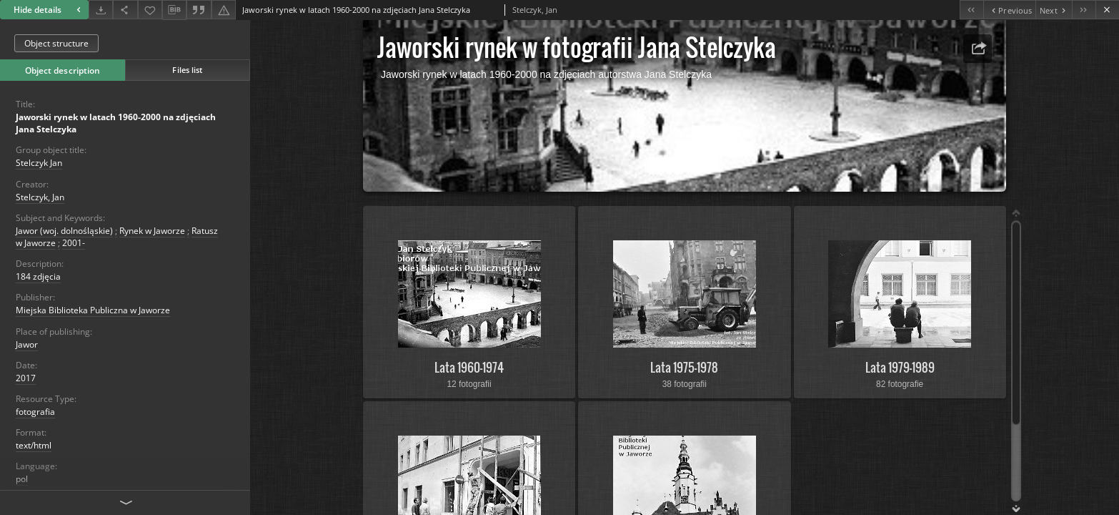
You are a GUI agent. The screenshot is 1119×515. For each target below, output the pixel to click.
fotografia (35, 412)
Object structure (56, 43)
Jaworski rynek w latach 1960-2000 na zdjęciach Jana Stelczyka (116, 123)
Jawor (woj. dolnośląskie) (64, 231)
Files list (187, 69)
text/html (33, 445)
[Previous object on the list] (1009, 9)
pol (22, 479)
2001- (73, 243)
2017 (26, 378)
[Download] (101, 9)
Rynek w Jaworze (152, 231)
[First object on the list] (971, 9)
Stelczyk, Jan (40, 197)
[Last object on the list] (1083, 9)
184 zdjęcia (38, 276)
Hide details (49, 10)
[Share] (125, 9)
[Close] (1107, 9)
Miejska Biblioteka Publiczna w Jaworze (93, 310)
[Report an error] (224, 9)
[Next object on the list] (1053, 9)
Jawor (27, 344)
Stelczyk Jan (39, 163)
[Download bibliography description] (174, 10)
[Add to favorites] (150, 9)
